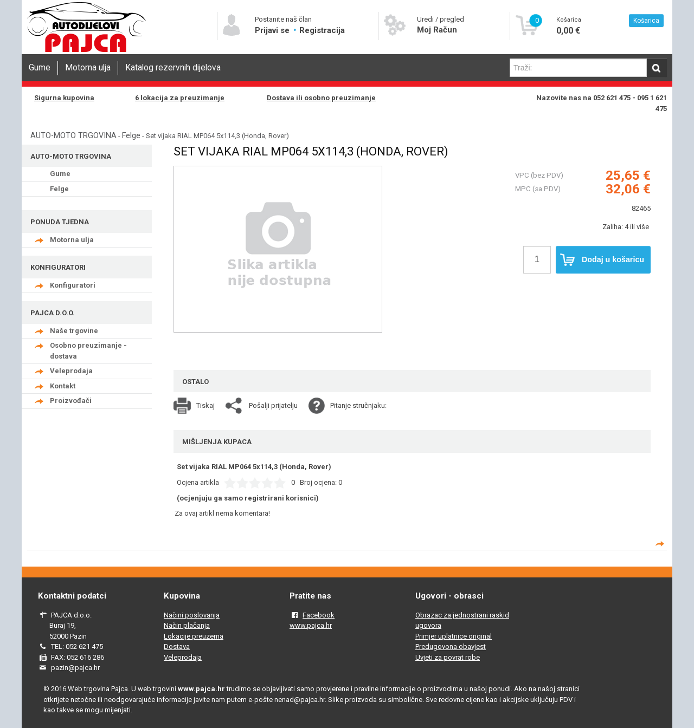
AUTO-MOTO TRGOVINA (73, 135)
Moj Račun (437, 30)
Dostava (177, 646)
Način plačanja (187, 625)
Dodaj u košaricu (602, 259)
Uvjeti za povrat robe (447, 657)
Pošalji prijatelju (273, 405)
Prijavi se (273, 30)
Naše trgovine (74, 331)
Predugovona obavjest (450, 646)
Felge (131, 135)
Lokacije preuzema (193, 636)
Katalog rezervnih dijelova (173, 68)
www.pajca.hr (311, 625)
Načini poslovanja (192, 615)
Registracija (322, 30)
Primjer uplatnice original (453, 636)
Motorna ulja (88, 68)
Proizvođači (71, 400)
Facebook (319, 615)
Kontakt (62, 386)
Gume (39, 68)
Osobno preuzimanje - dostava (88, 350)
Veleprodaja (71, 371)
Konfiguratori (72, 285)
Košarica (646, 20)
